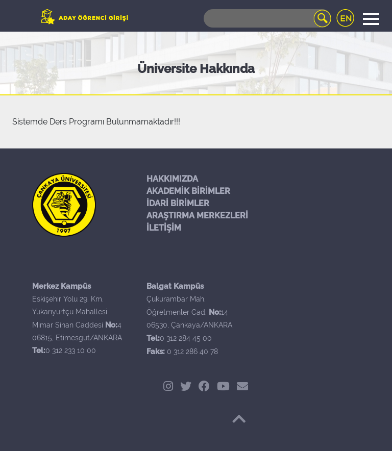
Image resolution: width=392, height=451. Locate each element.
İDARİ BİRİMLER (177, 203)
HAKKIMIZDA (172, 179)
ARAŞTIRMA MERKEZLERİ (197, 215)
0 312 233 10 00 (70, 350)
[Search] (267, 18)
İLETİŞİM (163, 228)
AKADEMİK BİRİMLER (188, 191)
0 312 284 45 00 (186, 338)
